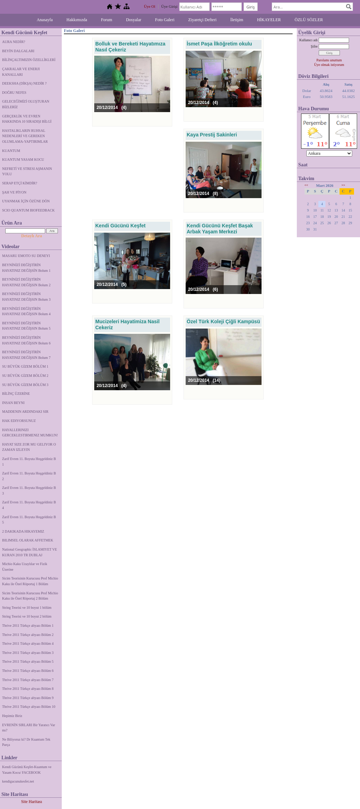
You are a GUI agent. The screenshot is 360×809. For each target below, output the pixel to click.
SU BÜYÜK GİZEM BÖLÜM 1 (25, 366)
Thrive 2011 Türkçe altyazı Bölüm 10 (28, 707)
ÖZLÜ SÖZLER (309, 19)
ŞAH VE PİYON (14, 192)
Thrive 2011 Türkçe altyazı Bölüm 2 (28, 635)
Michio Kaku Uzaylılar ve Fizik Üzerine (24, 566)
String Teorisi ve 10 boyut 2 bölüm (27, 616)
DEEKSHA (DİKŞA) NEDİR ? (24, 83)
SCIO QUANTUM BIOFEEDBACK (28, 210)
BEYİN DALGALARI (18, 51)
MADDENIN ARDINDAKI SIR (25, 411)
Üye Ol (149, 6)
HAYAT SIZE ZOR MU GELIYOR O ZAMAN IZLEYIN (29, 447)
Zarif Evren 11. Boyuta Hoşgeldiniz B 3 (29, 490)
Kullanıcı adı (308, 40)
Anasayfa (45, 19)
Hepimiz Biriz (12, 716)
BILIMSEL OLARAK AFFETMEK (27, 540)
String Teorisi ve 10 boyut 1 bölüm (27, 607)
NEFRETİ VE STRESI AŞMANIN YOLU (27, 171)
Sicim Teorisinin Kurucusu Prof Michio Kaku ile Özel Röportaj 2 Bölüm (30, 596)
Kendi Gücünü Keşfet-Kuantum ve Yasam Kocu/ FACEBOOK (27, 769)
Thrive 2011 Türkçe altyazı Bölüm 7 (28, 680)
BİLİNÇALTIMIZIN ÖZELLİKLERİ (28, 60)
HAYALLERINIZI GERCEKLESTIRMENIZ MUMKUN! (30, 432)
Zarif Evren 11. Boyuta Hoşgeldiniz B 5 (29, 520)
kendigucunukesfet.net (18, 781)
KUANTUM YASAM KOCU (23, 159)
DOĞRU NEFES (14, 92)
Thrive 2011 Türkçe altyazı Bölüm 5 (28, 661)
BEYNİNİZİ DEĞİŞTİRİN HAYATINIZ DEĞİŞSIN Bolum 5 (26, 326)
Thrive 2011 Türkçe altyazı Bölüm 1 (28, 625)
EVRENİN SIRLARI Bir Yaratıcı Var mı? (28, 728)
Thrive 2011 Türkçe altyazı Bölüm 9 (28, 698)
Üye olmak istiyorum (329, 65)
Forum (106, 19)
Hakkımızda (76, 19)
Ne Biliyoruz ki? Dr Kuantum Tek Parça (26, 742)
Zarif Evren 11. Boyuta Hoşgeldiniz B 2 (29, 476)
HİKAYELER (269, 19)
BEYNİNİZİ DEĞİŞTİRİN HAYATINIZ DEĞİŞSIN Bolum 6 (26, 340)
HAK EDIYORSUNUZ (19, 421)
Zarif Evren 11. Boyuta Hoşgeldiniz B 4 (29, 505)
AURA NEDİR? (13, 42)
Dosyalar (133, 19)
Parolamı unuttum (329, 60)
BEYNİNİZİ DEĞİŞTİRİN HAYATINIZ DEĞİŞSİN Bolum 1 (26, 267)
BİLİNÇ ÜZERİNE (16, 394)
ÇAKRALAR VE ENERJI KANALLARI (21, 71)
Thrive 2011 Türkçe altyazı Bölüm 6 (28, 671)
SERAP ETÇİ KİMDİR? (20, 183)
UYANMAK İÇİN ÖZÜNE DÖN (26, 201)
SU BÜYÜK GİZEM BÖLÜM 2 (25, 376)
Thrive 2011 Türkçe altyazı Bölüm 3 (28, 653)
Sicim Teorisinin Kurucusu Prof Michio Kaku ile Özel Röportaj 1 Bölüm (30, 581)
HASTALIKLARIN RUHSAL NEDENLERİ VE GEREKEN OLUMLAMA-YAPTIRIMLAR (25, 136)
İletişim (237, 19)
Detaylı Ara (31, 235)
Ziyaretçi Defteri (202, 19)
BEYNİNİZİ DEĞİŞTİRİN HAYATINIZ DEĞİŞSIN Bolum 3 (26, 296)
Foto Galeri (164, 19)
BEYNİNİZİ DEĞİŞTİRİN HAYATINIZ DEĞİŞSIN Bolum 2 (26, 282)
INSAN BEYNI (13, 403)
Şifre (314, 46)
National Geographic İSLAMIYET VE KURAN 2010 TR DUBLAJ (29, 552)
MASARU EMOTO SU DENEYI (26, 256)
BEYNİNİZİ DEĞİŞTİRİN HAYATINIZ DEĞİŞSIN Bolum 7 (26, 355)
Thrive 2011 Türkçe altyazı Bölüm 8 (28, 689)
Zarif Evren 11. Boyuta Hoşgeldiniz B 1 (29, 461)
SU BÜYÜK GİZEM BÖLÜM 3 (25, 385)
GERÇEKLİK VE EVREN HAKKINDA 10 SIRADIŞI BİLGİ (27, 119)
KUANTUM (11, 151)
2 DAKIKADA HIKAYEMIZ (23, 531)
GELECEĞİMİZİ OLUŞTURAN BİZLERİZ (25, 104)
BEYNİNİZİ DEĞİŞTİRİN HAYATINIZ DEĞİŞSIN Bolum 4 (26, 311)
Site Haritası (31, 801)
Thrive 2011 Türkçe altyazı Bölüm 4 (28, 643)
